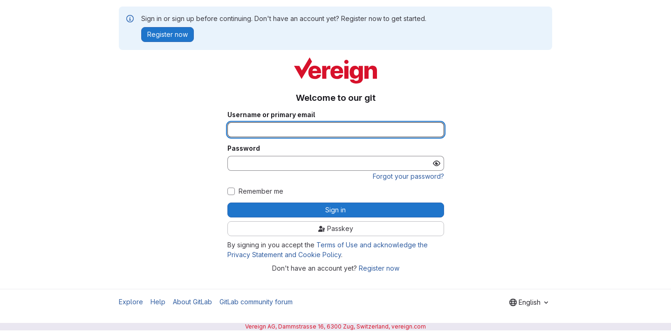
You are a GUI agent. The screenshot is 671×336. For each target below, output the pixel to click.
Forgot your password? (408, 176)
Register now (379, 268)
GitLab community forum (256, 302)
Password (243, 148)
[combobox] (528, 302)
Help (158, 302)
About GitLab (192, 302)
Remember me (261, 191)
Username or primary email (271, 115)
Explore (131, 302)
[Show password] (436, 163)
